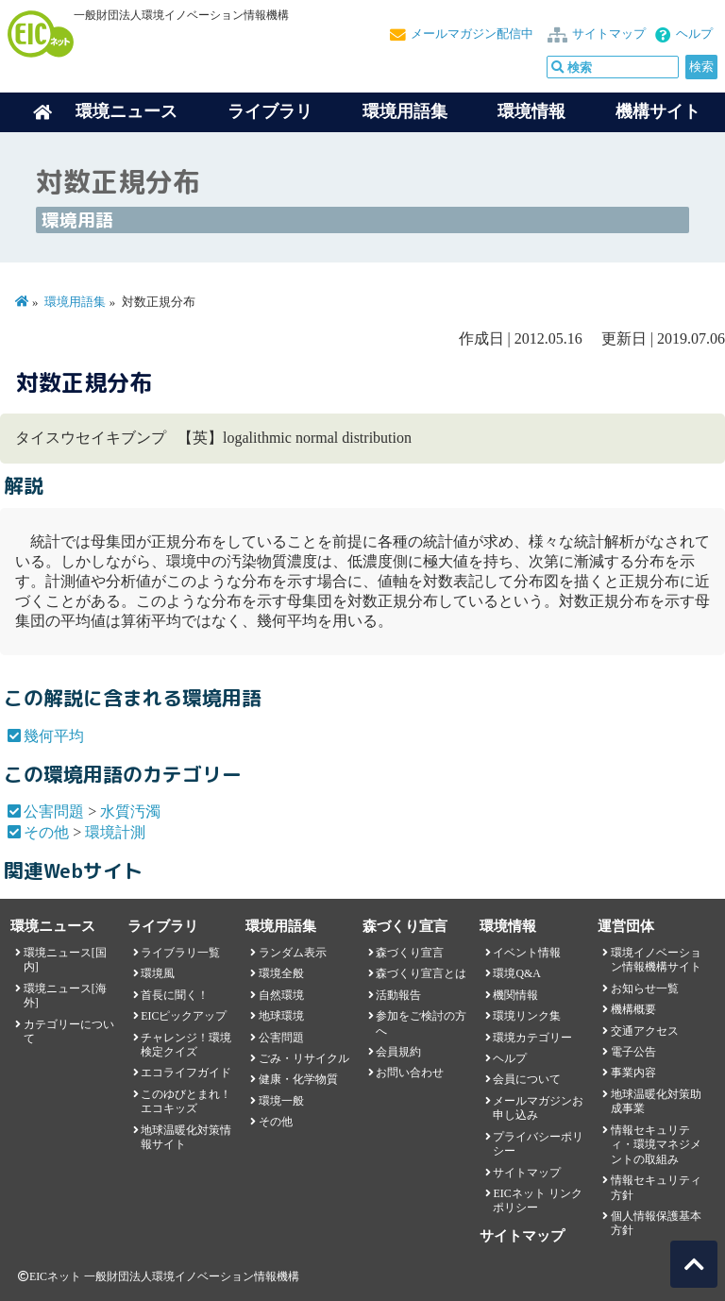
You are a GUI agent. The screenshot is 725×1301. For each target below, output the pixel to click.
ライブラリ (270, 111)
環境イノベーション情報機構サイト (656, 959)
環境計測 (115, 832)
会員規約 (398, 1051)
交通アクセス (645, 1031)
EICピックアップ (184, 1015)
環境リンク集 (527, 1015)
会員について (527, 1079)
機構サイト (657, 111)
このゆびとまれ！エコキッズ (186, 1101)
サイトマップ (609, 34)
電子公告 (633, 1051)
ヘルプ (694, 34)
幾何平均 (54, 736)
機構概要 (633, 1009)
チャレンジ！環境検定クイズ (186, 1044)
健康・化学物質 (298, 1079)
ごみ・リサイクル (304, 1058)
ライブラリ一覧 (180, 952)
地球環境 (281, 1015)
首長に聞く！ (175, 995)
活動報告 (398, 995)
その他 (46, 832)
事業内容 (633, 1072)
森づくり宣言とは (421, 973)
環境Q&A (516, 973)
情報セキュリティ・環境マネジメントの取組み (656, 1145)
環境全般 (281, 973)
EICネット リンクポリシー (537, 1200)
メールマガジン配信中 (472, 34)
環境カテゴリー (532, 1037)
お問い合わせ (410, 1072)
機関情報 (515, 995)
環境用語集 (404, 111)
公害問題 (54, 811)
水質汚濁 (130, 811)
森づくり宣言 (410, 952)
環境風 (158, 973)
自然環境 (281, 995)
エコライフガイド (186, 1072)
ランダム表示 (293, 952)
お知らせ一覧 (645, 988)
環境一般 (281, 1100)
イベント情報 (527, 952)
